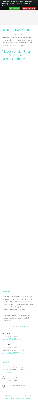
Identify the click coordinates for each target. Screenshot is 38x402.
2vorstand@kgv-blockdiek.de (12, 352)
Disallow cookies (29, 8)
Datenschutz (10, 398)
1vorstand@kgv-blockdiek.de (12, 339)
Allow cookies (14, 8)
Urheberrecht (27, 398)
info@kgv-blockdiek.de (16, 386)
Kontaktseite (7, 372)
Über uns (25, 326)
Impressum (18, 398)
